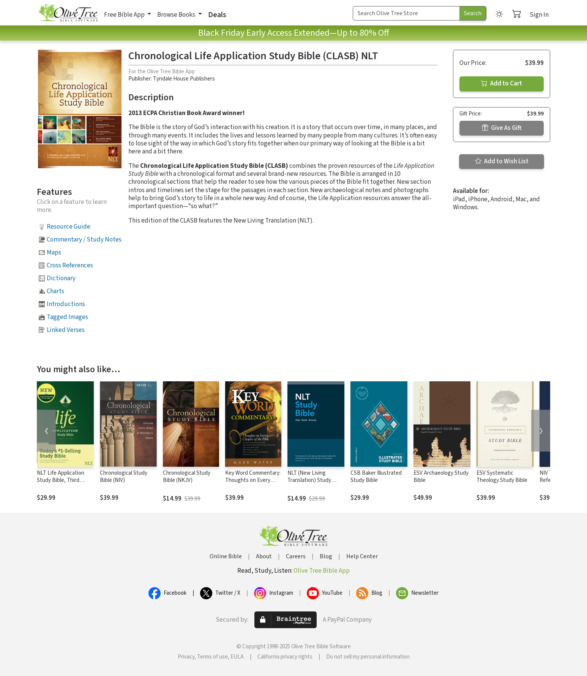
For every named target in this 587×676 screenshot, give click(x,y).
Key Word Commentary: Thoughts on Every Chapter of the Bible (253, 480)
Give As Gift (502, 128)
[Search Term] (406, 13)
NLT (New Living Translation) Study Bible (309, 480)
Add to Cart (501, 83)
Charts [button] (55, 291)
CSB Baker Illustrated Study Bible (376, 476)
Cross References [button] (70, 265)
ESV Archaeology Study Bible (441, 476)
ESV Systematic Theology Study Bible (502, 476)
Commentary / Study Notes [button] (84, 239)
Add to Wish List (502, 161)
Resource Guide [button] (68, 226)
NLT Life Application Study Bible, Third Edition (60, 480)
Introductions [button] (66, 304)
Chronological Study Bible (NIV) (123, 476)
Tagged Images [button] (67, 317)
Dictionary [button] (61, 278)
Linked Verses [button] (66, 330)
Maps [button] (54, 252)
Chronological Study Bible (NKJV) (186, 476)
